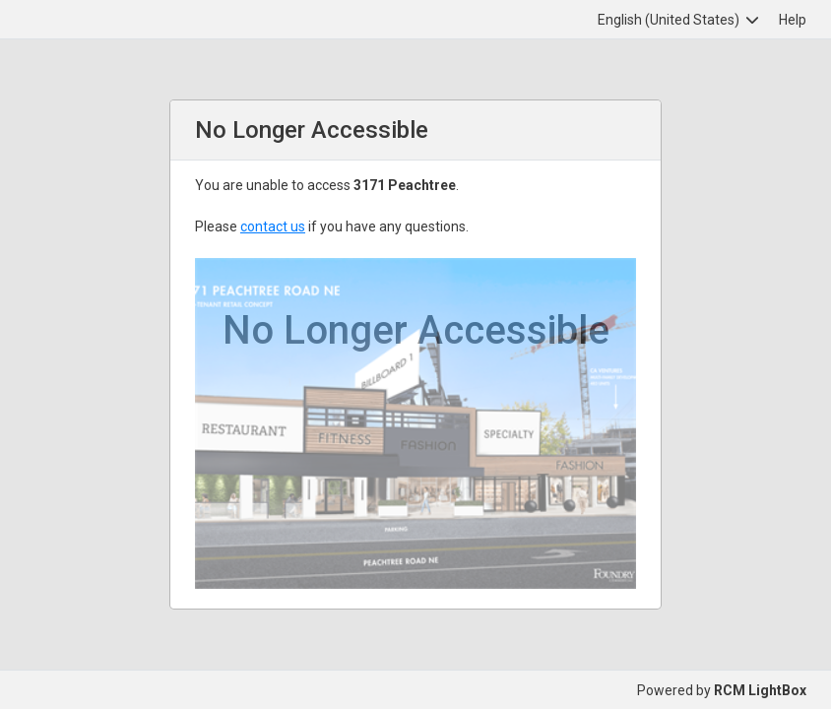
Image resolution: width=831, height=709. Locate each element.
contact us (272, 226)
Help (792, 20)
